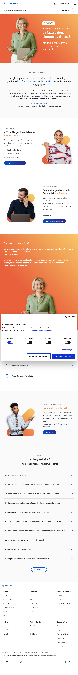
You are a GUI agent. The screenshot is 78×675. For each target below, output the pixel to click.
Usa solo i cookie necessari (39, 356)
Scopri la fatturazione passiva (54, 221)
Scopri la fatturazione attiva (15, 163)
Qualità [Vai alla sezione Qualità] (59, 595)
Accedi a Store (64, 3)
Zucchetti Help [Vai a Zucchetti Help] (61, 642)
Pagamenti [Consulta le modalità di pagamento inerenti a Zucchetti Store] (60, 638)
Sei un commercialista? (39, 104)
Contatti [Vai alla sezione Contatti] (5, 611)
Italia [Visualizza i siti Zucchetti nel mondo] (70, 662)
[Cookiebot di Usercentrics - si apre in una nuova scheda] (67, 317)
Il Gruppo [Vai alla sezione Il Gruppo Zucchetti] (5, 595)
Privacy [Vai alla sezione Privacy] (32, 595)
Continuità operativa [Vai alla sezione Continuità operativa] (63, 603)
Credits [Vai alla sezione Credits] (32, 611)
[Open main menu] (74, 3)
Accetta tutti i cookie (63, 356)
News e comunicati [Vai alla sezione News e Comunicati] (8, 607)
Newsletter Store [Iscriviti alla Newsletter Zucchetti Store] (62, 646)
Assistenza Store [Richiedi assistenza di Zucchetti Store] (62, 634)
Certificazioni (34, 607)
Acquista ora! (49, 432)
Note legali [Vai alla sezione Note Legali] (33, 599)
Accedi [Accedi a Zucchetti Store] (59, 626)
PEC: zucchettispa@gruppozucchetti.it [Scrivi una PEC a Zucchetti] (15, 655)
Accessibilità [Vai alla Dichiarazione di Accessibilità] (6, 634)
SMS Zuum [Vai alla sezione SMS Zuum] (33, 634)
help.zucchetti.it (39, 569)
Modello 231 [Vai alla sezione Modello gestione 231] (34, 603)
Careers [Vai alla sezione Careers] (5, 615)
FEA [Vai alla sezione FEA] (31, 630)
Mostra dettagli (66, 350)
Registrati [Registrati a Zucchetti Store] (60, 630)
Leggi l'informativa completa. (42, 330)
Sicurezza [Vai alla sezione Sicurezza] (60, 599)
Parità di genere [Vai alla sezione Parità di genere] (7, 626)
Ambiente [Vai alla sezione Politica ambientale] (6, 630)
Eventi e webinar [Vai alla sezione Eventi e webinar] (8, 599)
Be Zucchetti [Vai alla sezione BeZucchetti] (6, 603)
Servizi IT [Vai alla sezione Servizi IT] (32, 626)
